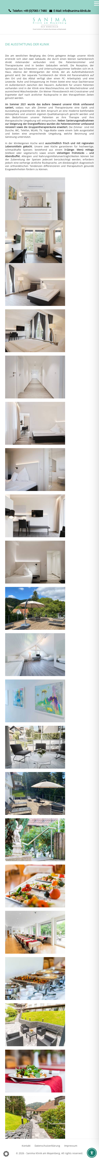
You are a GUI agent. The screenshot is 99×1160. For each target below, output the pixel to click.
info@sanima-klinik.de (77, 11)
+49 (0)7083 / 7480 (35, 11)
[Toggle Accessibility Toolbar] (91, 1152)
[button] (6, 1154)
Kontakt (26, 1145)
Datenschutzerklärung (47, 1145)
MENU (8, 4)
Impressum (70, 1145)
